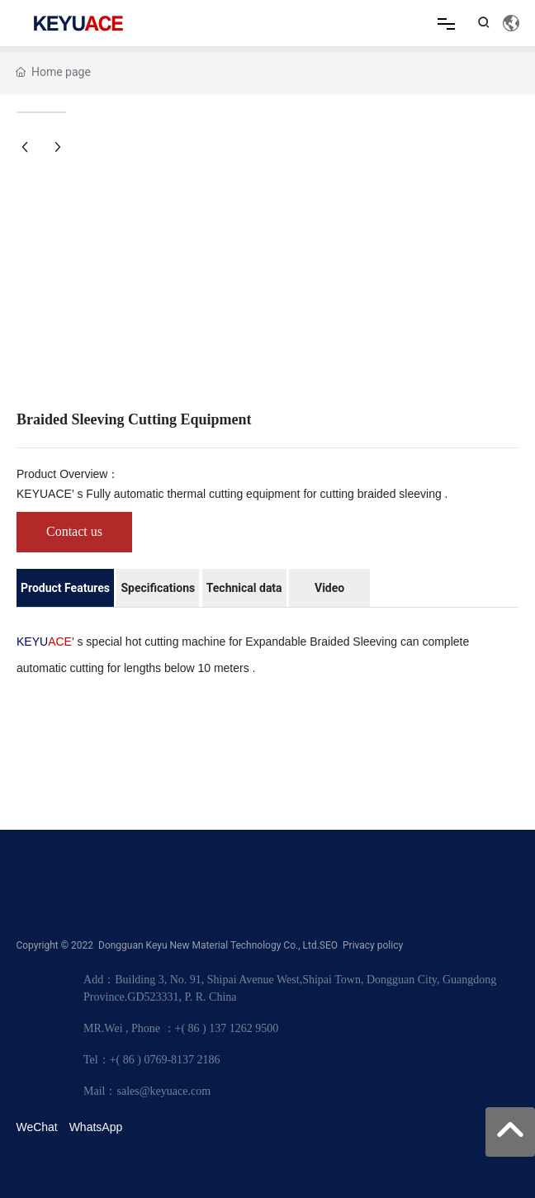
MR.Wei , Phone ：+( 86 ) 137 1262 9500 (180, 1028)
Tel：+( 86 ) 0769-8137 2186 (151, 1060)
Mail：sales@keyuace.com (147, 1091)
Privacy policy (373, 945)
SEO (329, 945)
